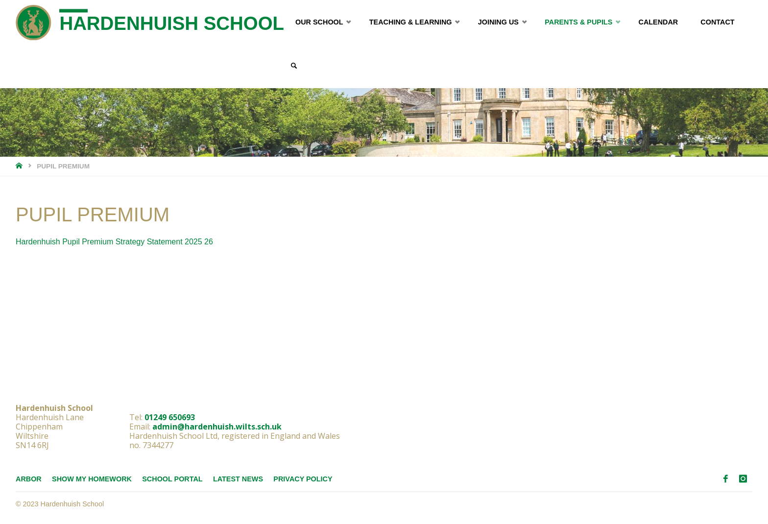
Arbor (29, 479)
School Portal (172, 479)
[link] (293, 66)
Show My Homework (92, 479)
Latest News (238, 479)
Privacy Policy (302, 479)
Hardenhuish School (171, 23)
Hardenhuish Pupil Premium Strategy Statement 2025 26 (114, 242)
